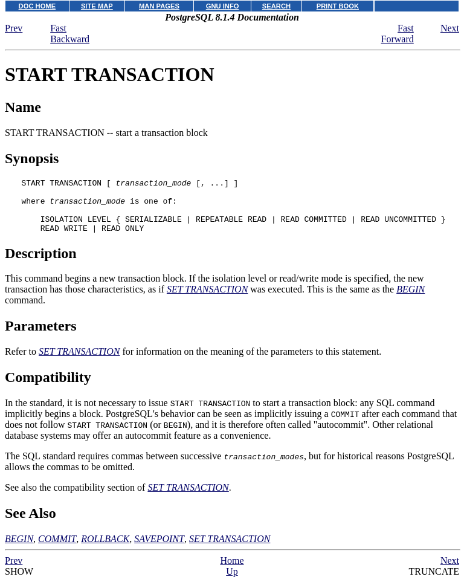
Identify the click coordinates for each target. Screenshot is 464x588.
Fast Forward (397, 33)
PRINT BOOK (338, 6)
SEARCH (276, 6)
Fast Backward (69, 33)
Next (449, 28)
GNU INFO (222, 6)
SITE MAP (97, 6)
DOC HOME (37, 6)
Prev (13, 28)
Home (231, 571)
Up (232, 582)
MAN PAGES (159, 6)
